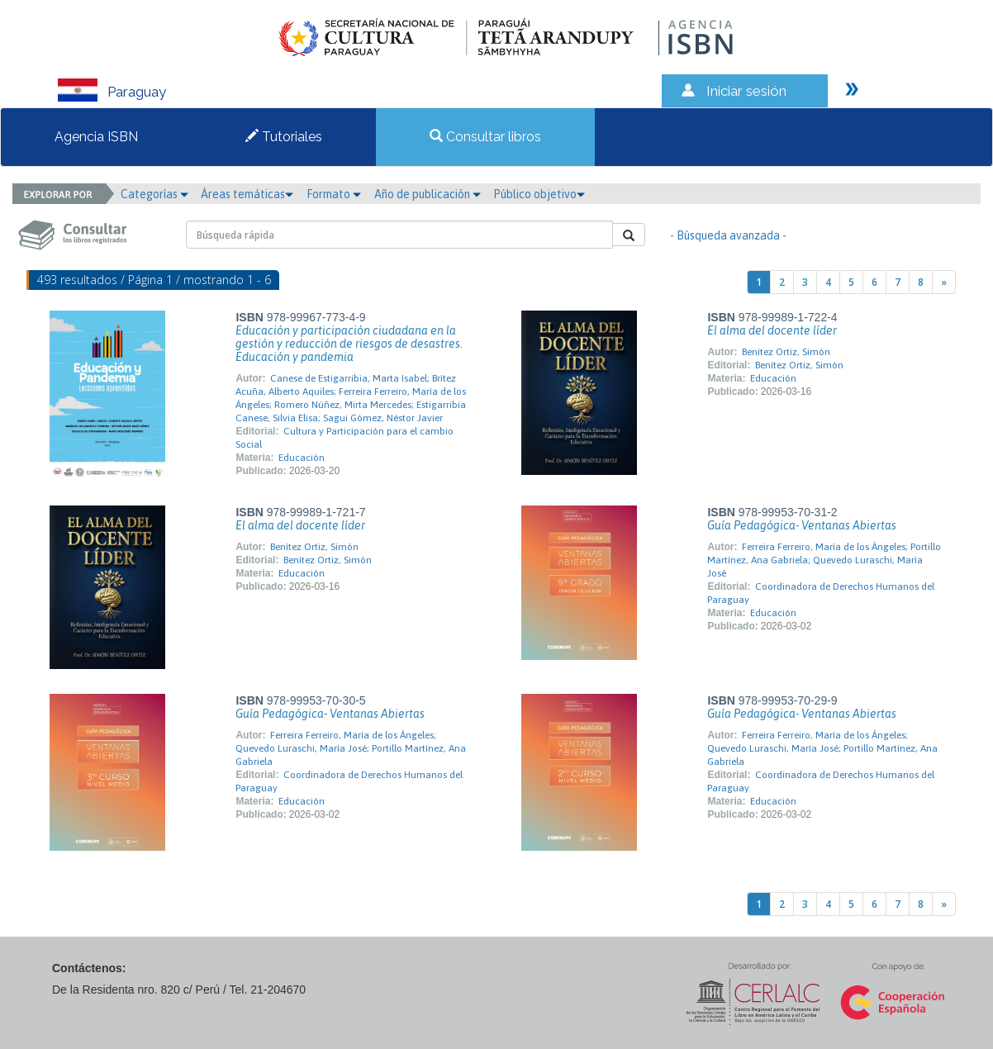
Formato (333, 194)
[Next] (944, 282)
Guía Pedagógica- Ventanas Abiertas (801, 525)
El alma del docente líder (772, 330)
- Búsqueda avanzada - (728, 235)
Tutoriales (283, 137)
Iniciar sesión (746, 91)
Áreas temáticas (247, 194)
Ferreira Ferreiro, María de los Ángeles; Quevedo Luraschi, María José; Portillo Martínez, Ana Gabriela (350, 748)
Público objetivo (539, 194)
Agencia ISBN (96, 137)
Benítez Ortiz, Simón (786, 352)
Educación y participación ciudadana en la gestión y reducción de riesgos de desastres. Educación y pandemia (349, 343)
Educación (301, 457)
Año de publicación (427, 194)
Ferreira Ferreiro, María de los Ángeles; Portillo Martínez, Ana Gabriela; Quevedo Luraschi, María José (824, 560)
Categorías (154, 194)
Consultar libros (485, 137)
